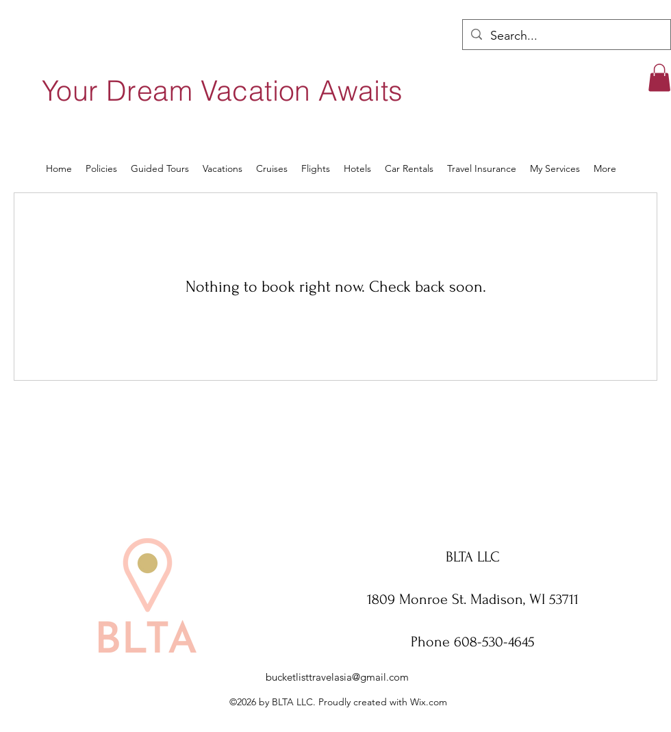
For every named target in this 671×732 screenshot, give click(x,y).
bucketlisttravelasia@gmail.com (337, 676)
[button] (659, 78)
